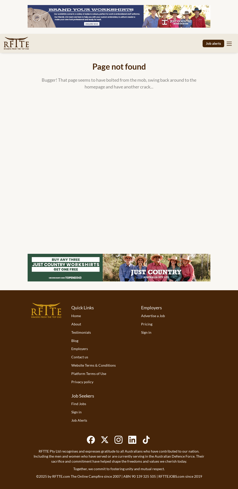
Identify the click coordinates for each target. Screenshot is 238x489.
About (76, 324)
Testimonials (81, 332)
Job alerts (213, 43)
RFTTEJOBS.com (171, 476)
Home (76, 316)
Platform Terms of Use (88, 373)
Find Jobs (78, 404)
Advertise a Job (153, 316)
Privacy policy (82, 382)
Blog (74, 340)
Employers (79, 349)
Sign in (146, 332)
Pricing (146, 324)
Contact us (79, 357)
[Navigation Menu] (229, 43)
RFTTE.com (61, 476)
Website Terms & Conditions (93, 365)
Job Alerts (79, 420)
